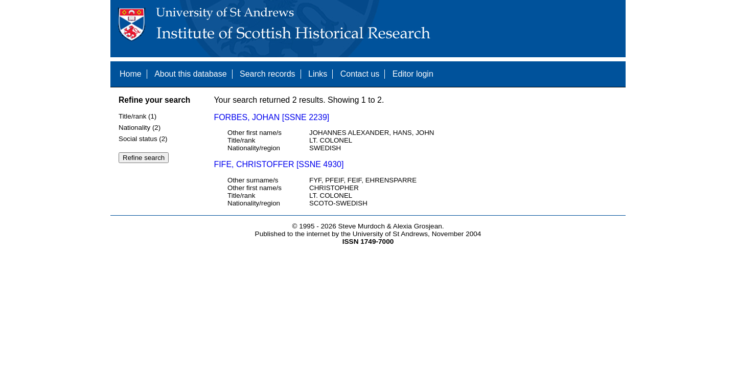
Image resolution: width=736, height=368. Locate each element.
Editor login (413, 74)
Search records (267, 74)
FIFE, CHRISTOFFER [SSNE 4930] (278, 164)
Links (317, 74)
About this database (190, 74)
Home (131, 74)
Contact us (359, 74)
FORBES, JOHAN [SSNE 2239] (271, 117)
